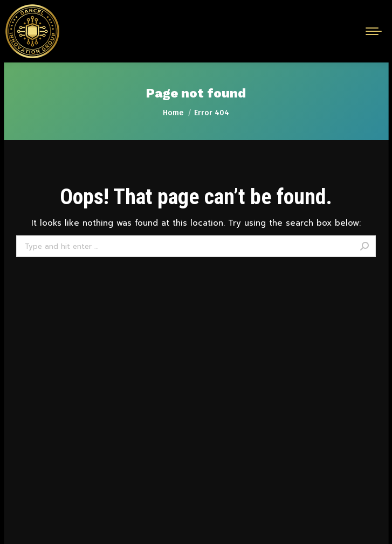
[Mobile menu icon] (374, 31)
